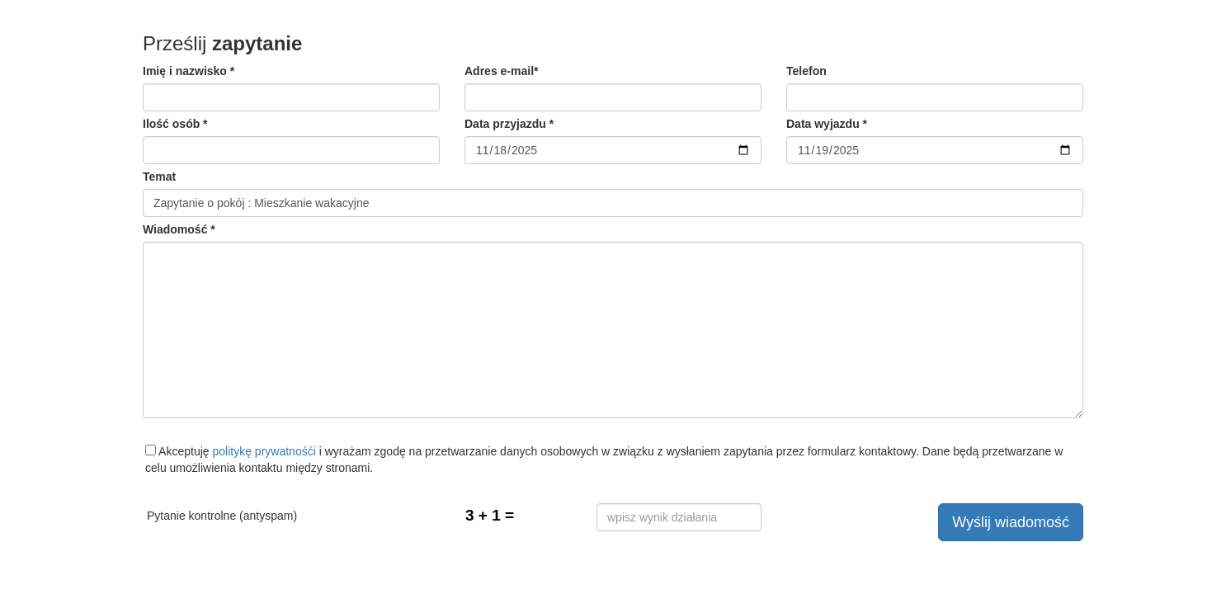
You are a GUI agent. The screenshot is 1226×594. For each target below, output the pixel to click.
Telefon (806, 71)
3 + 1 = (489, 515)
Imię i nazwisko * (188, 71)
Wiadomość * (179, 229)
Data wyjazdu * (826, 123)
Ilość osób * (175, 123)
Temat (159, 176)
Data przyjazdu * (509, 123)
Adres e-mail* (501, 71)
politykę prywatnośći (264, 451)
